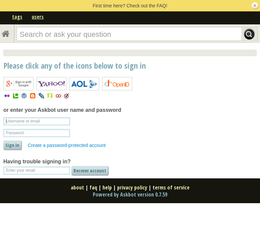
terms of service (171, 187)
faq (93, 187)
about (77, 187)
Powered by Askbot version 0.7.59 (130, 194)
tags (17, 16)
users (38, 16)
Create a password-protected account (66, 145)
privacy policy (132, 187)
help (107, 187)
